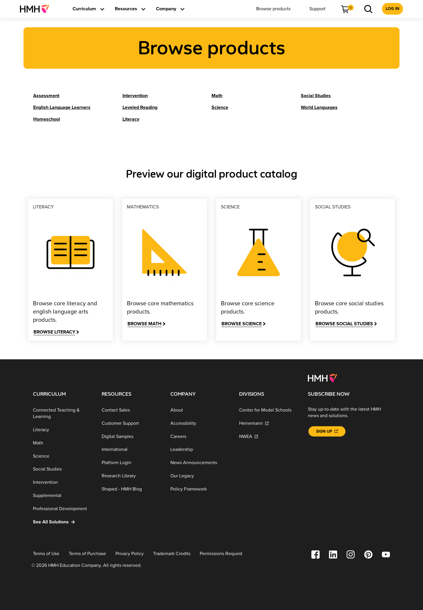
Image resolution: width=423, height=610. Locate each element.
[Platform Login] (131, 462)
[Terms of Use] (46, 553)
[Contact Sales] (131, 410)
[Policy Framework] (200, 489)
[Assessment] (46, 96)
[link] (37, 8)
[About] (200, 410)
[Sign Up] (326, 431)
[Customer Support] (131, 423)
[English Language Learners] (61, 107)
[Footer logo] (322, 377)
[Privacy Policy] (129, 553)
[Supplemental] (62, 495)
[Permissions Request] (221, 553)
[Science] (220, 107)
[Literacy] (130, 119)
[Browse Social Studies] (346, 324)
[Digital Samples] (131, 436)
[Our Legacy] (200, 475)
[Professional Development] (62, 508)
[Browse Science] (243, 324)
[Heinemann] (268, 423)
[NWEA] (268, 436)
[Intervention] (135, 96)
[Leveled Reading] (139, 107)
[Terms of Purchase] (87, 553)
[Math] (217, 96)
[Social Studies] (316, 96)
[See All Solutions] (62, 521)
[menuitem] (37, 9)
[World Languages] (319, 107)
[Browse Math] (146, 324)
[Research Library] (131, 475)
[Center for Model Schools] (268, 410)
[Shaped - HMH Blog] (131, 489)
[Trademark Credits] (171, 553)
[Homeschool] (46, 119)
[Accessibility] (200, 423)
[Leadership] (200, 449)
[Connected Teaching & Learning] (62, 413)
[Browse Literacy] (56, 332)
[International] (131, 449)
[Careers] (200, 436)
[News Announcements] (200, 462)
